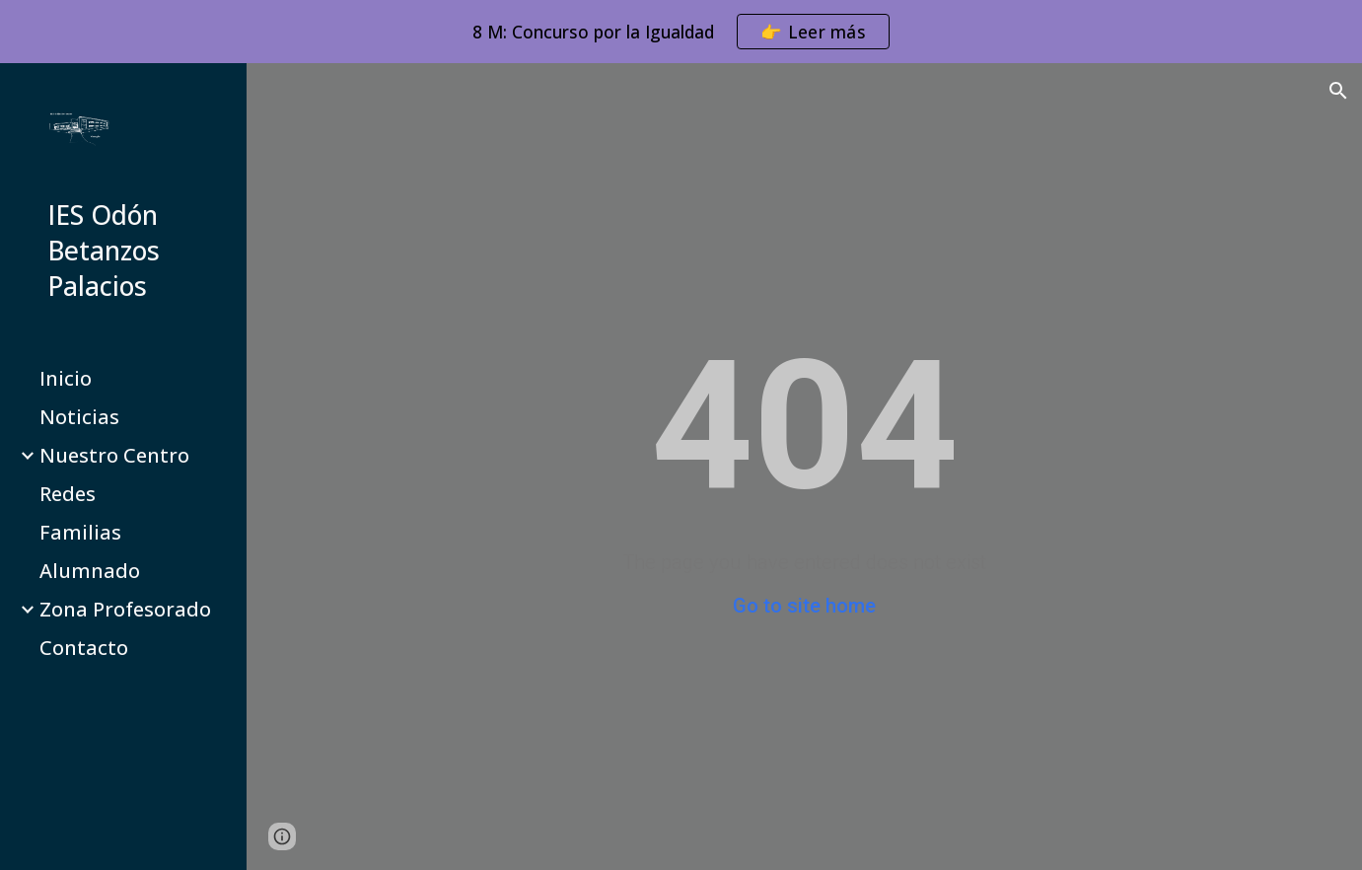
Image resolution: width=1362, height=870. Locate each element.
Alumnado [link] (89, 570)
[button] (1338, 90)
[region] (681, 31)
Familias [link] (80, 532)
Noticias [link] (79, 416)
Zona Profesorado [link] (125, 609)
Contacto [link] (83, 647)
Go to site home (804, 605)
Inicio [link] (65, 378)
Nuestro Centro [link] (114, 455)
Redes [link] (67, 493)
